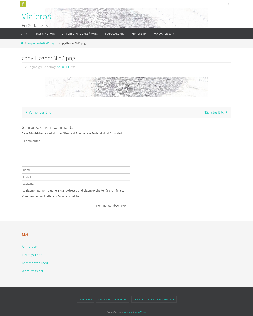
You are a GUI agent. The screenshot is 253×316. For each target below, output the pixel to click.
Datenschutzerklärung (112, 299)
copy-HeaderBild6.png (41, 43)
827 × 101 (63, 67)
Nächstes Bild (216, 112)
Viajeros (36, 16)
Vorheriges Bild (37, 112)
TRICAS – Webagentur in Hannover (154, 299)
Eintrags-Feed (32, 254)
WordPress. (140, 312)
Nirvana (127, 312)
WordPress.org (32, 271)
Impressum (85, 299)
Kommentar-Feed (35, 263)
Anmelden (29, 246)
